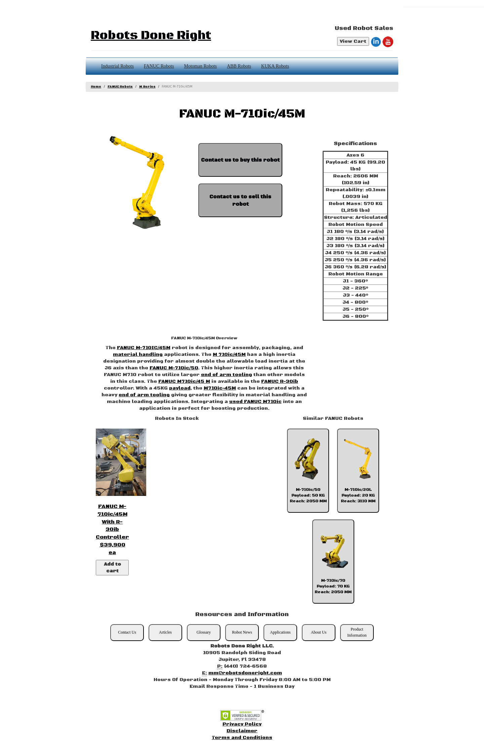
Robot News (242, 632)
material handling (138, 354)
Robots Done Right (151, 35)
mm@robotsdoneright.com (245, 673)
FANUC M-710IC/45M (143, 348)
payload (179, 388)
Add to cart (112, 567)
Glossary (204, 632)
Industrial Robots (117, 66)
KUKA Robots (275, 66)
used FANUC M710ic (255, 402)
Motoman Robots (200, 66)
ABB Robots (239, 66)
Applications (280, 632)
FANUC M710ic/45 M (184, 381)
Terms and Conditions (242, 738)
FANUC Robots (159, 66)
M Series (147, 87)
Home (96, 87)
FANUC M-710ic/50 (174, 368)
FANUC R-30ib (279, 381)
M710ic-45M (220, 388)
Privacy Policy (242, 724)
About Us (318, 632)
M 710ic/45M (229, 354)
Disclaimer (242, 731)
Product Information (356, 632)
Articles (165, 632)
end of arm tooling (226, 375)
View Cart (353, 41)
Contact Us (127, 632)
